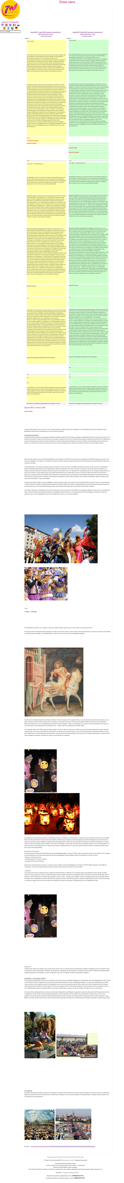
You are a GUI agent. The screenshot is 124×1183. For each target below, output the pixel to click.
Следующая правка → (87, 36)
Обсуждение (46, 34)
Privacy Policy (59, 1157)
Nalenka (40, 34)
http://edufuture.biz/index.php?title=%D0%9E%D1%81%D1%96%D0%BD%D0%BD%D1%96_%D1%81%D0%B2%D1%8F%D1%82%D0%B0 (63, 1146)
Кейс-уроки (81, 1157)
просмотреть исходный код (53, 32)
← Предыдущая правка (46, 36)
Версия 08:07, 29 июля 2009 (38, 32)
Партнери (69, 1157)
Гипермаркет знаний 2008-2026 (70, 1172)
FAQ (65, 1157)
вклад (51, 34)
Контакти (74, 1157)
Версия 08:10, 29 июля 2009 (80, 32)
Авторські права (51, 1157)
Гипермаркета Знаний (68, 1160)
